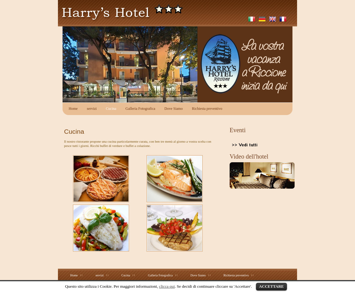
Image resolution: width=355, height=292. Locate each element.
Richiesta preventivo (207, 108)
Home (73, 108)
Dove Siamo (173, 108)
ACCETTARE (271, 286)
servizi (92, 108)
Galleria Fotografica (140, 108)
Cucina (111, 108)
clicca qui (167, 286)
